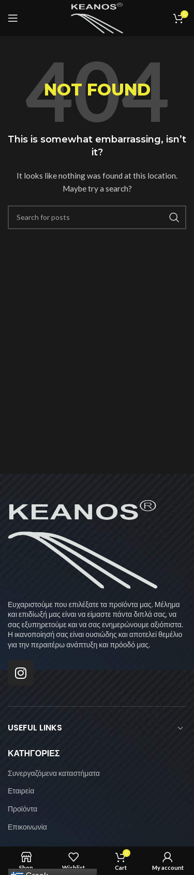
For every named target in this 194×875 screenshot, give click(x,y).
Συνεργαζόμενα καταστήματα (54, 773)
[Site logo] (97, 17)
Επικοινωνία (27, 826)
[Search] (97, 217)
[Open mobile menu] (13, 18)
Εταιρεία (21, 790)
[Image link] (83, 543)
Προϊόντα (22, 808)
